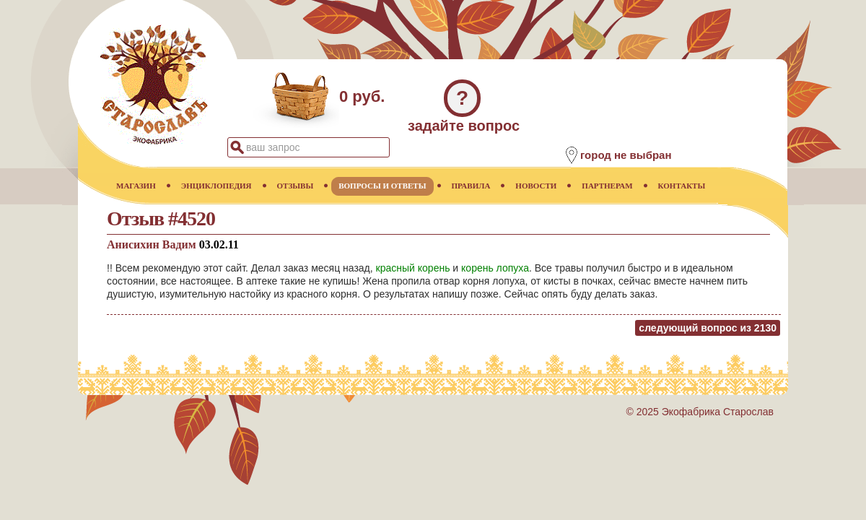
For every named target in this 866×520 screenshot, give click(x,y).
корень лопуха (495, 268)
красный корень (413, 268)
